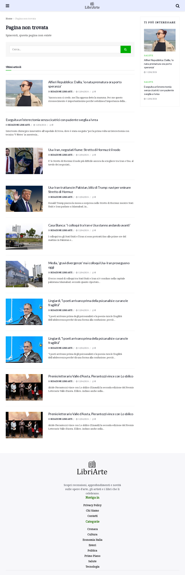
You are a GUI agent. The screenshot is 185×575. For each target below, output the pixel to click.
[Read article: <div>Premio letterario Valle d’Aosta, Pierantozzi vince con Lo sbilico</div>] (24, 387)
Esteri (92, 545)
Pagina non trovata (25, 18)
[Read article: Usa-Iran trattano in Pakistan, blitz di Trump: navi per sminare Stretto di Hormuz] (24, 198)
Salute (148, 55)
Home (9, 18)
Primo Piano (92, 556)
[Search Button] (177, 5)
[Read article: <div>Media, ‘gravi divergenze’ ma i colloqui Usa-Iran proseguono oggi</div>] (24, 274)
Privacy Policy (92, 505)
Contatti (92, 516)
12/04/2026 (82, 91)
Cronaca (92, 529)
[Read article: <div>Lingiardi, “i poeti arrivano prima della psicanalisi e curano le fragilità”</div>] (24, 312)
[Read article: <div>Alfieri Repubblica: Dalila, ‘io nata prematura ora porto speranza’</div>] (24, 93)
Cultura (92, 534)
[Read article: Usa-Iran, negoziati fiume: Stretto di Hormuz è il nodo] (24, 161)
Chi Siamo (92, 510)
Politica (92, 550)
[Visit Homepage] (92, 5)
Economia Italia (92, 540)
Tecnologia (92, 566)
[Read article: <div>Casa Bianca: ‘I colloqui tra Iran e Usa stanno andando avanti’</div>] (24, 236)
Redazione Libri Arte (61, 91)
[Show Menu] (7, 5)
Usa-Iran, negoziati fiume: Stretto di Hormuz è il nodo (84, 150)
